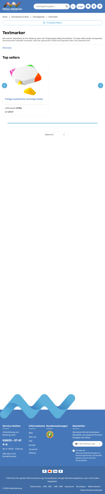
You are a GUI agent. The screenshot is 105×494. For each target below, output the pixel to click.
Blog (30, 433)
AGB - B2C (49, 486)
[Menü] (72, 6)
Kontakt (32, 445)
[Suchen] (66, 6)
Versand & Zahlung (33, 451)
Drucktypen (82, 486)
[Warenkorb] (99, 6)
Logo (80, 6)
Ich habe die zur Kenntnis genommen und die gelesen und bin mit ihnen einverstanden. (88, 455)
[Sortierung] (55, 134)
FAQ (30, 441)
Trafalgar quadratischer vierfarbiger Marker (23, 99)
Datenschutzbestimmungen (86, 453)
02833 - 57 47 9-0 (13, 442)
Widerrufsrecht (94, 486)
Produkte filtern (52, 22)
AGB (99, 455)
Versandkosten (51, 478)
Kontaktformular (9, 456)
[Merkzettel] (87, 6)
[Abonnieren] (99, 443)
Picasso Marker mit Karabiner (17, 44)
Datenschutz (38, 486)
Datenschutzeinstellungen (92, 490)
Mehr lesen (7, 48)
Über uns (32, 437)
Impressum (71, 486)
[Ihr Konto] (93, 6)
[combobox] (49, 6)
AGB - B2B (60, 486)
